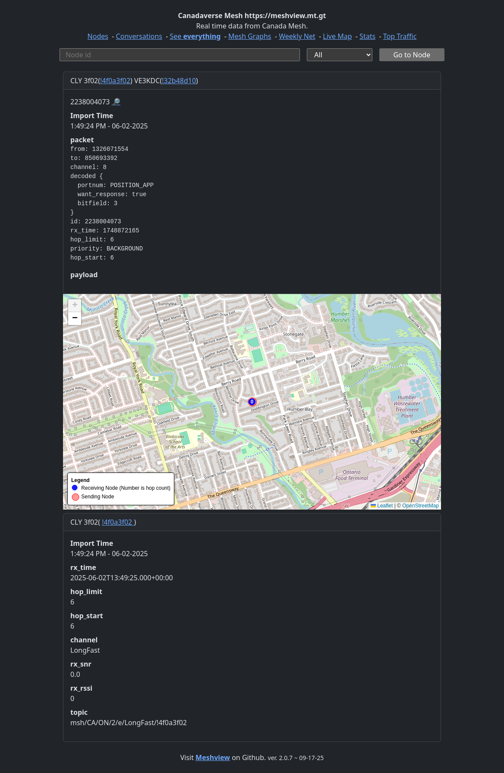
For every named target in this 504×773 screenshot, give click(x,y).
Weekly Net (297, 36)
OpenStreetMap (420, 506)
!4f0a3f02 (115, 80)
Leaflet (382, 506)
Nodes (98, 36)
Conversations (139, 36)
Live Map (337, 36)
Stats (367, 36)
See (195, 36)
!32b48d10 (179, 80)
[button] (252, 401)
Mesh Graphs (249, 36)
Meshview (212, 757)
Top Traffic (400, 36)
